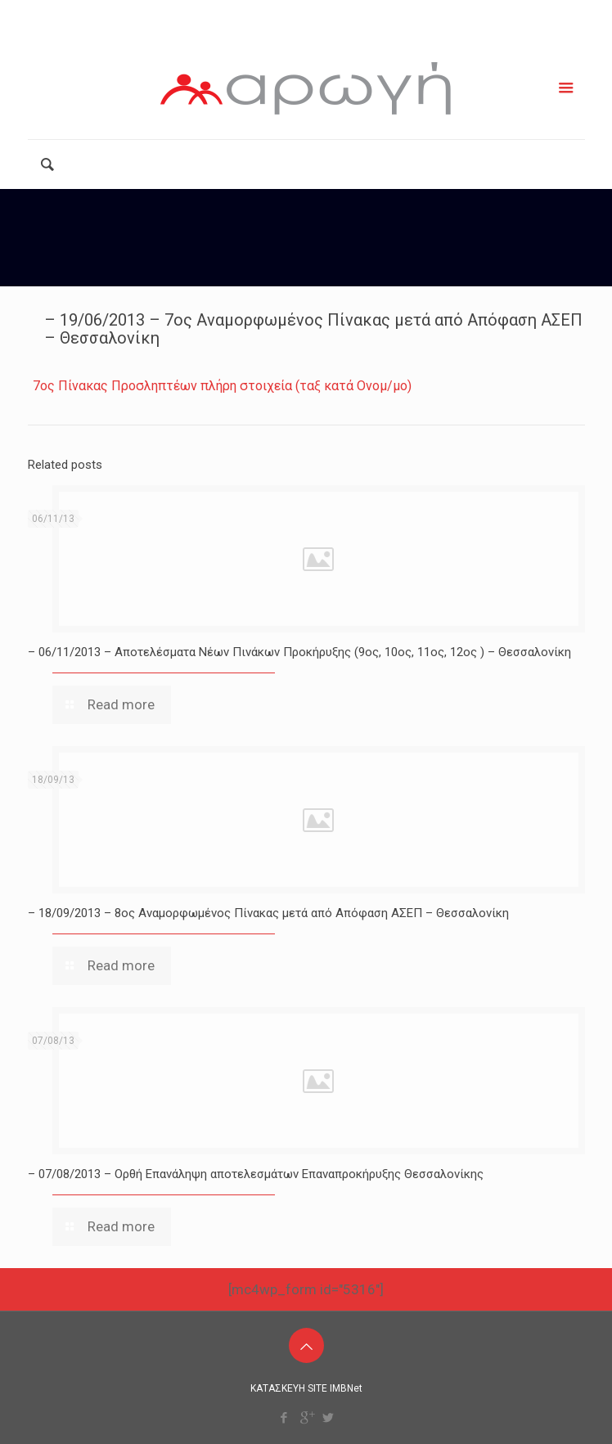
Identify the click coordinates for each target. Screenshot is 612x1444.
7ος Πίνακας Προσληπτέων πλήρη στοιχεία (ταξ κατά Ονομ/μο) (222, 386)
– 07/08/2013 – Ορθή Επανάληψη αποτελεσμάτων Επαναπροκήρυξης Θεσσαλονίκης (256, 1174)
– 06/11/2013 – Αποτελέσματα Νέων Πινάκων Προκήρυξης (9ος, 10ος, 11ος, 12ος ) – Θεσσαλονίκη (299, 652)
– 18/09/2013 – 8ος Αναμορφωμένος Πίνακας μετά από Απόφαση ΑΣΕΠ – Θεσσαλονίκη (268, 913)
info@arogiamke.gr (372, 14)
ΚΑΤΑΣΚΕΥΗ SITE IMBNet (306, 1388)
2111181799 (243, 14)
